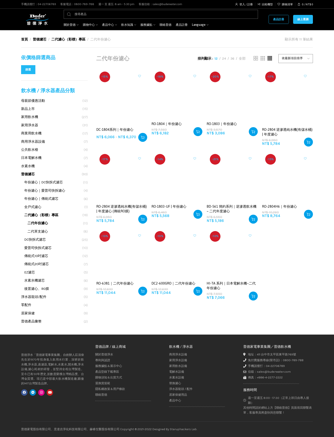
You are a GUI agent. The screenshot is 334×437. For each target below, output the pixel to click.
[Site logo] (37, 19)
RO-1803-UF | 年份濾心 (168, 206)
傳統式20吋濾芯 (36, 264)
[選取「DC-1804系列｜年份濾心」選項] (142, 137)
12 (216, 58)
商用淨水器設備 (33, 141)
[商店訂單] (295, 58)
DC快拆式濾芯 (35, 239)
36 (232, 58)
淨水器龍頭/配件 (33, 297)
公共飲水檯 (29, 150)
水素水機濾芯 (34, 280)
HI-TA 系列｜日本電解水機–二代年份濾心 (231, 285)
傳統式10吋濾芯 (36, 256)
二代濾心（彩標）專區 (68, 39)
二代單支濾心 (37, 231)
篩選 (28, 69)
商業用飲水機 (31, 133)
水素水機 (28, 166)
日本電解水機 (31, 158)
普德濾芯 (39, 39)
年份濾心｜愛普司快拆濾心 (44, 190)
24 (224, 58)
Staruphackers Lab (183, 429)
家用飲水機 (29, 117)
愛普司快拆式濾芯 (38, 248)
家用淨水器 (29, 125)
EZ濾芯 (29, 272)
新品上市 (28, 109)
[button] (197, 131)
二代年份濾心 (37, 223)
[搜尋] (161, 14)
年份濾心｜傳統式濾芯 (41, 199)
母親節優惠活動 (33, 101)
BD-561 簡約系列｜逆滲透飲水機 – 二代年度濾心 (231, 208)
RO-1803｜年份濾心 (222, 124)
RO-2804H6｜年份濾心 (279, 206)
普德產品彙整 (31, 321)
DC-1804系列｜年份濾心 (114, 129)
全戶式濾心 (32, 207)
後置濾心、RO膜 (36, 289)
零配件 (26, 305)
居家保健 (28, 313)
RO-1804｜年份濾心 (166, 124)
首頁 (24, 39)
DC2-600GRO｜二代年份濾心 (173, 283)
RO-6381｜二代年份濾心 (115, 283)
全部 (242, 58)
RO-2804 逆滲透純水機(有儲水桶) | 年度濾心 (287, 132)
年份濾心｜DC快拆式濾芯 (43, 182)
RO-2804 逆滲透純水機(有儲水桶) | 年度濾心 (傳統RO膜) (121, 208)
